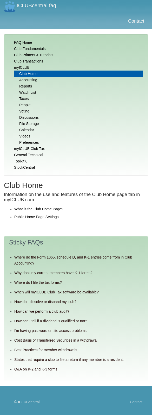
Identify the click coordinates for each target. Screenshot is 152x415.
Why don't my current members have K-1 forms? (53, 273)
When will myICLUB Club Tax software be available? (56, 292)
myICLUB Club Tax (29, 149)
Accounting (28, 80)
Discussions (29, 117)
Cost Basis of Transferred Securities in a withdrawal (55, 340)
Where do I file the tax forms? (38, 282)
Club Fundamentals (29, 49)
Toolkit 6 (20, 161)
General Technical (28, 155)
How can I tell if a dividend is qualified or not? (50, 321)
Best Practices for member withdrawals (45, 350)
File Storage (29, 124)
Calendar (26, 130)
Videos (24, 136)
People (25, 105)
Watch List (27, 92)
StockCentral (24, 167)
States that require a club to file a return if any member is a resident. (69, 359)
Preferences (29, 142)
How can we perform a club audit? (41, 311)
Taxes (24, 99)
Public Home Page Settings (36, 217)
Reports (25, 86)
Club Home (28, 74)
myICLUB (22, 67)
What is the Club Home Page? (38, 209)
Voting (24, 111)
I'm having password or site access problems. (51, 331)
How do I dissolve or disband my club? (45, 302)
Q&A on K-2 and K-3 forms (35, 369)
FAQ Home (23, 42)
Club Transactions (28, 61)
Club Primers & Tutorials (33, 55)
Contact (136, 21)
